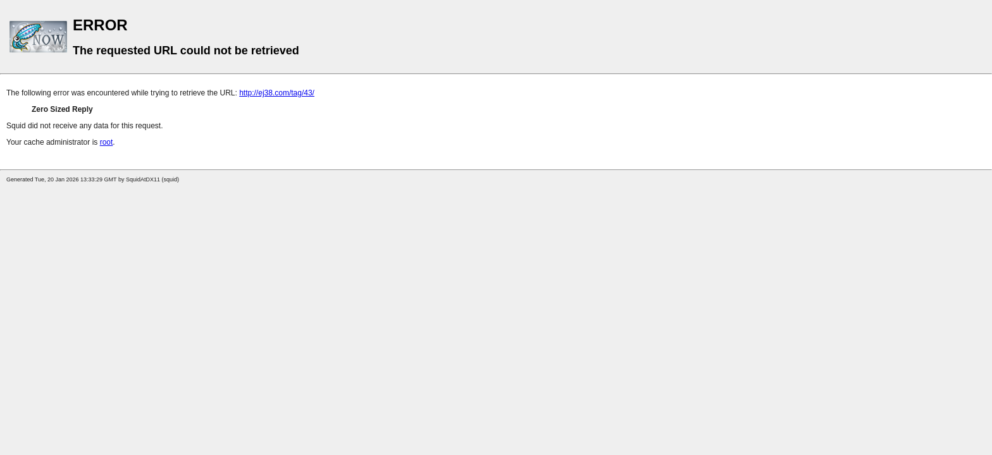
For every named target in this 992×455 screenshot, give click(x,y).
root (106, 142)
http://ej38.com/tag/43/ (276, 92)
